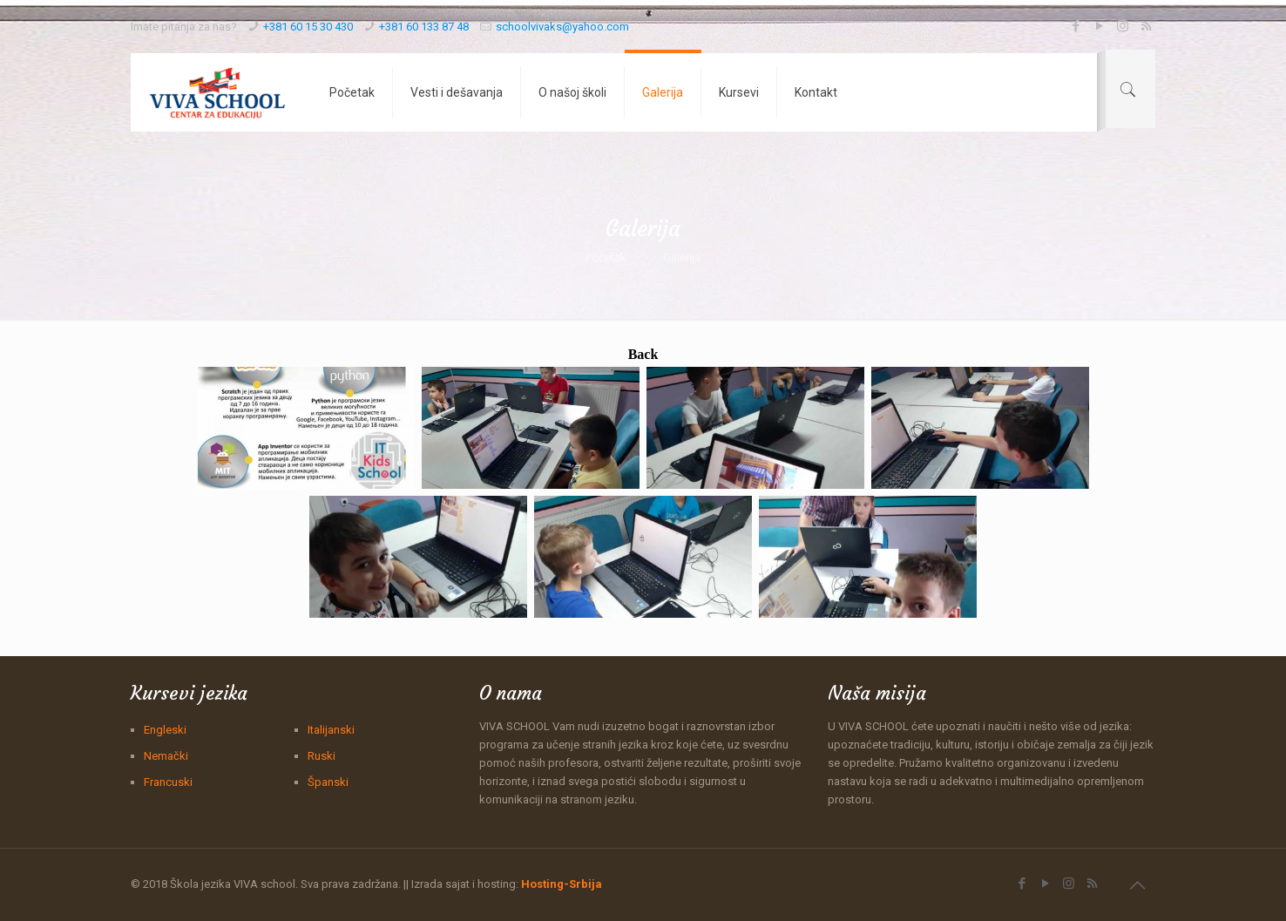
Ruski (321, 755)
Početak (605, 257)
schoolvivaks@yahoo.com (562, 26)
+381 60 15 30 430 (308, 26)
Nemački (166, 755)
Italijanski (331, 729)
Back (643, 354)
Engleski (165, 729)
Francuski (168, 782)
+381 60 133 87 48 (424, 26)
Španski (328, 782)
